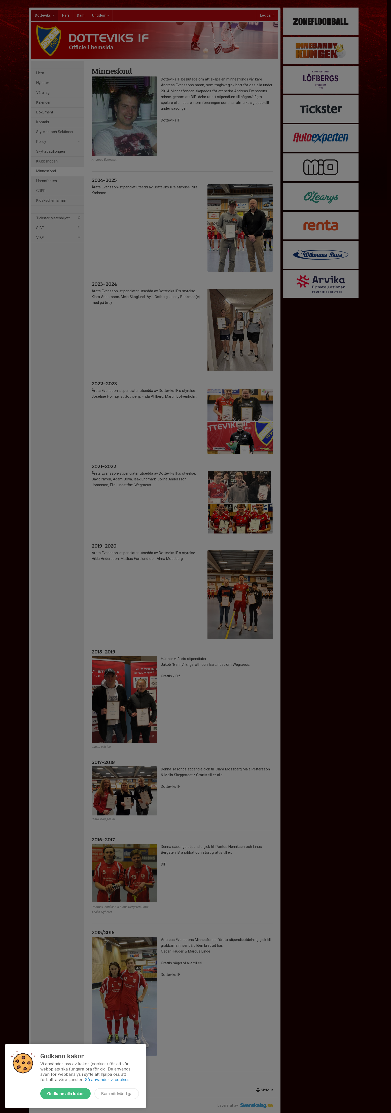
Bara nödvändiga (116, 1093)
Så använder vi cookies (107, 1079)
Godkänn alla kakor (65, 1093)
